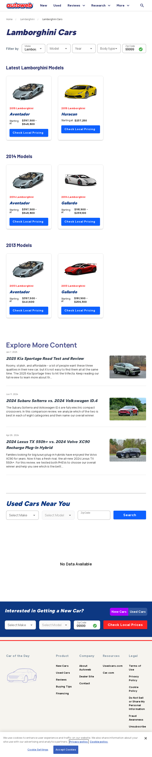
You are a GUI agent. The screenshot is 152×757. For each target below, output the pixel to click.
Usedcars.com (113, 666)
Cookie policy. (99, 741)
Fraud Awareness (136, 717)
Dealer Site (86, 676)
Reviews (61, 679)
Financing (62, 693)
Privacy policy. (78, 741)
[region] (76, 744)
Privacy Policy (134, 678)
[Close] (145, 738)
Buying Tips (64, 686)
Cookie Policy (133, 689)
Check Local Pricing (28, 132)
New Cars (119, 612)
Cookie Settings (37, 749)
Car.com (108, 672)
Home (9, 19)
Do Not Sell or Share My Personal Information (137, 703)
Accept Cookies (66, 749)
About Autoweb (85, 667)
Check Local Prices (125, 625)
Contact (84, 683)
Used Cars (138, 612)
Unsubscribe (137, 726)
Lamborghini (27, 19)
